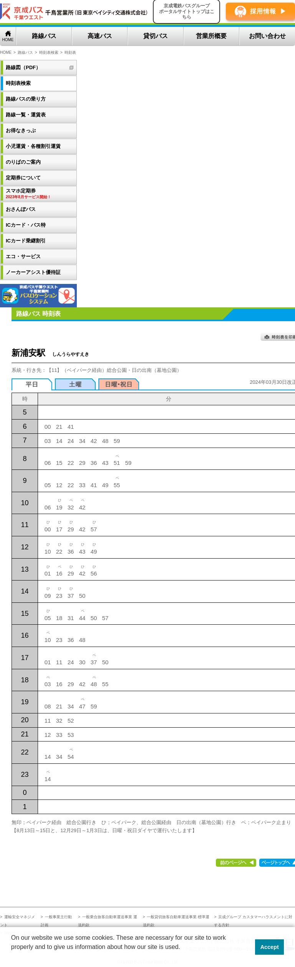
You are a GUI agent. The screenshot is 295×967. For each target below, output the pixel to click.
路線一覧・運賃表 (26, 115)
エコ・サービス (23, 256)
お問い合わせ (267, 36)
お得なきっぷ (21, 130)
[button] (12, 957)
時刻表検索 (48, 52)
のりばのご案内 (23, 162)
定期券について (23, 178)
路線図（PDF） (23, 67)
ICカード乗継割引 (26, 241)
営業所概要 (211, 36)
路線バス (44, 36)
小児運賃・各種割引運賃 (33, 146)
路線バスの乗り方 (26, 99)
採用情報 (263, 11)
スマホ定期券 (39, 194)
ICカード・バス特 (26, 225)
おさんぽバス (21, 209)
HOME (8, 40)
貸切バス (155, 36)
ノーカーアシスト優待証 (33, 272)
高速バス (100, 36)
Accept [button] (269, 947)
